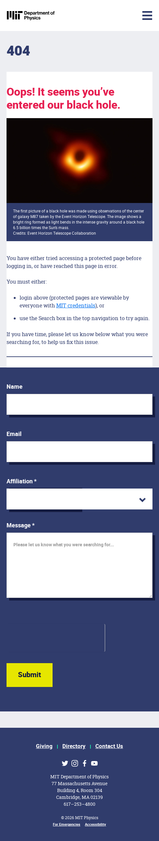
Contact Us (109, 746)
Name (15, 386)
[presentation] (56, 636)
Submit (29, 675)
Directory (74, 746)
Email (14, 434)
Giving (44, 746)
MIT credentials (75, 305)
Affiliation (22, 481)
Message (21, 525)
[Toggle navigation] (98, 15)
